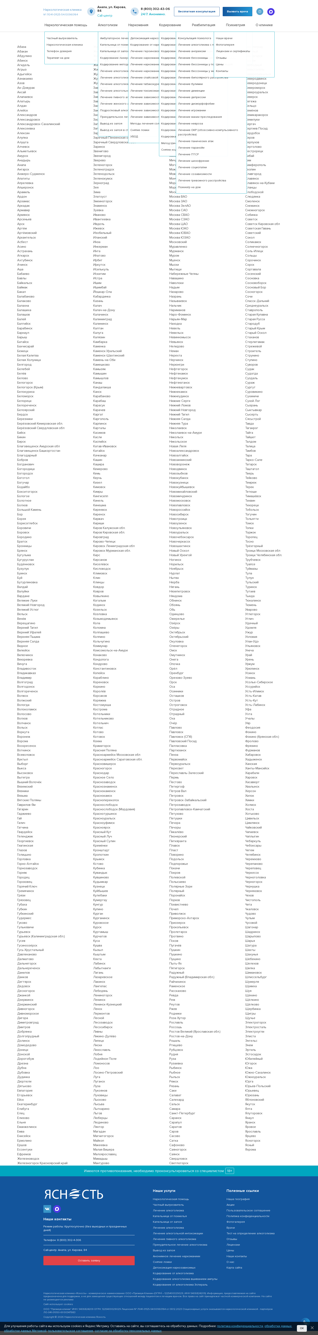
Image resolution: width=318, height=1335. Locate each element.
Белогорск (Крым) (30, 391)
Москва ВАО (178, 201)
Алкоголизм (107, 29)
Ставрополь (254, 314)
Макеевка (100, 1149)
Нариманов (177, 314)
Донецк (22, 1054)
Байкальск (24, 287)
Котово (98, 736)
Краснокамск (102, 800)
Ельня (21, 1126)
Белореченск (27, 409)
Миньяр (174, 137)
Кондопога (101, 664)
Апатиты (23, 182)
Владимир (24, 682)
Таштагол (252, 473)
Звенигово (101, 155)
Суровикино (254, 396)
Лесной (98, 1022)
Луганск (99, 1085)
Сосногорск (254, 296)
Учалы (250, 722)
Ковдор (98, 591)
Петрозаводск (180, 809)
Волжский (24, 704)
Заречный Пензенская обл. (112, 142)
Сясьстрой (253, 423)
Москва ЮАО (178, 232)
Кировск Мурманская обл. (112, 554)
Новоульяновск (180, 532)
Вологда (23, 709)
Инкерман (100, 250)
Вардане (23, 600)
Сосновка (252, 282)
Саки (172, 1095)
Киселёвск (101, 568)
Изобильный (102, 237)
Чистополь (253, 904)
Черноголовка (255, 881)
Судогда (251, 378)
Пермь (174, 781)
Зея (96, 191)
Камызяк (99, 373)
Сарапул (175, 1126)
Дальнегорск (27, 968)
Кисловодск (102, 573)
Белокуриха (25, 396)
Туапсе (250, 568)
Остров (174, 704)
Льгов (97, 1117)
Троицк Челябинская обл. (263, 559)
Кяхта (97, 963)
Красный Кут (102, 836)
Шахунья (251, 958)
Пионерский (178, 840)
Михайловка (178, 155)
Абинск (22, 64)
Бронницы (24, 550)
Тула (248, 577)
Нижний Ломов (180, 409)
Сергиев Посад (256, 133)
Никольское (178, 446)
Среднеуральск (256, 309)
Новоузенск (178, 527)
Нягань (174, 591)
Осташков (176, 700)
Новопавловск (179, 509)
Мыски (174, 269)
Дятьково (24, 1090)
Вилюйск (23, 654)
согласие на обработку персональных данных (128, 1331)
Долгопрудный (28, 1040)
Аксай (21, 96)
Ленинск (99, 1004)
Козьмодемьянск (105, 623)
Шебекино (252, 963)
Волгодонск (26, 691)
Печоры (175, 831)
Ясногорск (252, 1144)
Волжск (22, 700)
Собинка (251, 219)
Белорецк (24, 405)
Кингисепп (100, 500)
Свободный (253, 69)
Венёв (21, 623)
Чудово (250, 918)
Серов (250, 142)
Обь (172, 614)
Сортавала (253, 273)
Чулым (250, 922)
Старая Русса (255, 323)
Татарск (251, 468)
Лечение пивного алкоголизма (174, 1243)
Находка (175, 328)
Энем (249, 1049)
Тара (248, 459)
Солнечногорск (256, 250)
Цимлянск (252, 827)
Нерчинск (176, 364)
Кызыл (98, 954)
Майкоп (98, 1144)
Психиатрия (235, 29)
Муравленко (178, 250)
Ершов (22, 1149)
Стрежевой (253, 350)
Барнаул (23, 337)
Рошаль (174, 1045)
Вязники (23, 795)
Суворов (251, 368)
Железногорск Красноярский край (42, 1167)
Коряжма (99, 704)
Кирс (96, 559)
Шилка (250, 972)
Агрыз (22, 74)
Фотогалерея (236, 1226)
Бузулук (23, 573)
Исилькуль (101, 273)
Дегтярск (24, 986)
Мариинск (176, 51)
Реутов (174, 1008)
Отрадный (176, 718)
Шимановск (253, 977)
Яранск (250, 1126)
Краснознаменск (105, 791)
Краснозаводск (104, 786)
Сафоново (177, 1149)
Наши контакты (237, 1260)
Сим (248, 164)
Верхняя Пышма (28, 641)
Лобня (97, 1058)
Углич (249, 623)
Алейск (22, 114)
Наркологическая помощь (65, 29)
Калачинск (100, 319)
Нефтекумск (178, 382)
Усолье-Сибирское (259, 686)
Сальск (174, 1108)
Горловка (24, 863)
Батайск (23, 346)
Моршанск (176, 191)
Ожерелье (177, 623)
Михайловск (178, 160)
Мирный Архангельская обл (189, 142)
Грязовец (24, 904)
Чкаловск (252, 913)
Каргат (98, 418)
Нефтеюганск (179, 387)
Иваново (99, 219)
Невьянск (176, 346)
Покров (174, 877)
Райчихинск (177, 986)
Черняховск (253, 895)
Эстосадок (253, 1058)
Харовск (251, 781)
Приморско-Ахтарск (184, 922)
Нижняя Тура (178, 428)
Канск (97, 396)
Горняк (22, 877)
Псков (173, 945)
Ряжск (173, 1085)
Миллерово (177, 123)
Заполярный (102, 128)
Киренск (99, 518)
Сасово (174, 1140)
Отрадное (176, 713)
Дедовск (23, 990)
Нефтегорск (178, 373)
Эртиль (250, 1054)
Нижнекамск (178, 396)
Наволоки (176, 287)
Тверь (249, 477)
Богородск (25, 477)
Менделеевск (179, 105)
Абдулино (24, 60)
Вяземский (25, 791)
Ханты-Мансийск (257, 772)
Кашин (97, 464)
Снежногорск (255, 214)
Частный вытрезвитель (168, 1209)
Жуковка (99, 83)
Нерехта (175, 360)
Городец (23, 881)
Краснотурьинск (105, 818)
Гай (19, 822)
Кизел (97, 487)
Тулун (249, 582)
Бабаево (23, 278)
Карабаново (102, 400)
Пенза (173, 759)
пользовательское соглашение (70, 1331)
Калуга (98, 337)
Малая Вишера (103, 1154)
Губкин (22, 913)
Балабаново (25, 301)
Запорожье (101, 133)
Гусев (21, 945)
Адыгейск (24, 78)
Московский (178, 246)
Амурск (22, 160)
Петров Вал (177, 795)
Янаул (249, 1122)
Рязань (174, 1090)
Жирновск (100, 74)
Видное (22, 650)
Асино (21, 250)
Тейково (251, 482)
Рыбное (174, 1076)
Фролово (252, 745)
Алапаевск (25, 101)
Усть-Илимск (254, 695)
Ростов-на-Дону (181, 1040)
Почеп (173, 913)
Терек (249, 491)
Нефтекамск (178, 378)
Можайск (175, 173)
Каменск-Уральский (107, 355)
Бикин (21, 441)
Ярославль (253, 1135)
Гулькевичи (25, 931)
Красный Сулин (104, 845)
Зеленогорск (102, 169)
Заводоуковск (103, 96)
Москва (174, 196)
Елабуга (23, 1113)
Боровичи (24, 532)
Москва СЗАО (179, 223)
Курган (98, 918)
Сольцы (251, 260)
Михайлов (176, 151)
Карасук (99, 409)
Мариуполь (177, 55)
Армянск (23, 219)
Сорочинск (253, 264)
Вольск (22, 732)
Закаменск (101, 114)
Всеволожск (26, 759)
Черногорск (253, 886)
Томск (249, 527)
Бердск (22, 418)
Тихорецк (252, 509)
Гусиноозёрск (27, 949)
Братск (22, 546)
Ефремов (24, 1158)
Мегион (174, 69)
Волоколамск (27, 713)
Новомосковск (180, 505)
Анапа (21, 169)
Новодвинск (178, 473)
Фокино (250, 736)
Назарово (176, 296)
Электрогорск (255, 1027)
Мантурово (101, 1167)
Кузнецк (99, 890)
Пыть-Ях (175, 968)
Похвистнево (178, 909)
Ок (302, 1328)
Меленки (175, 92)
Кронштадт (101, 854)
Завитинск (100, 92)
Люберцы (100, 1122)
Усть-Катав (253, 700)
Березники (25, 423)
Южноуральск (255, 1081)
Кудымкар (100, 886)
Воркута (23, 736)
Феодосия (252, 732)
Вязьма (22, 800)
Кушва (97, 949)
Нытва (174, 582)
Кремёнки (100, 850)
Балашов (23, 319)
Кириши (98, 527)
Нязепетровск (179, 595)
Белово (22, 382)
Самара (174, 1113)
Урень (249, 664)
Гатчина (22, 831)
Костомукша (102, 709)
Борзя (21, 523)
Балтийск (24, 328)
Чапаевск (252, 836)
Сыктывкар (253, 414)
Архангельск (26, 242)
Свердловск (178, 1163)
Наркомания (138, 29)
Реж (172, 1004)
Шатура (251, 949)
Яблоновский (254, 1104)
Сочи (248, 301)
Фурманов (252, 754)
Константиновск (104, 673)
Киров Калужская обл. (109, 532)
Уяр (247, 727)
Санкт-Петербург (182, 1117)
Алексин (23, 137)
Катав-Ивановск (105, 450)
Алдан (22, 110)
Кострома (100, 713)
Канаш (97, 387)
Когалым (99, 605)
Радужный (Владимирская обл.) (191, 981)
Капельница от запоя (167, 1226)
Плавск (174, 850)
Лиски (97, 1049)
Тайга (249, 437)
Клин (96, 582)
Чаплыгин (252, 840)
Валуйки (23, 595)
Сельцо (250, 110)
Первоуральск (179, 768)
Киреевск (100, 514)
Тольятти (252, 523)
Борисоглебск (27, 527)
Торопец (251, 541)
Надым (174, 291)
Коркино (99, 691)
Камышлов (101, 382)
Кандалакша (102, 391)
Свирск (250, 64)
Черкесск (252, 877)
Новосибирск (179, 518)
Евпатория (24, 1095)
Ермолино (24, 1144)
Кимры (98, 496)
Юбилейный (254, 1063)
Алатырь (23, 105)
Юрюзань (252, 1099)
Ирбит (97, 264)
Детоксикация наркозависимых (174, 1271)
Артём (22, 232)
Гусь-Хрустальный (30, 954)
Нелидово (176, 350)
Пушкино (175, 958)
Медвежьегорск (181, 74)
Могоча (174, 169)
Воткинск (24, 754)
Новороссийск (179, 514)
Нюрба (174, 586)
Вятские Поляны (29, 804)
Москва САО (178, 214)
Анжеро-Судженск (31, 178)
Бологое (23, 500)
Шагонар (251, 931)
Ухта (248, 718)
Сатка (173, 1144)
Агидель (23, 69)
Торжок (250, 536)
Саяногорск (178, 1154)
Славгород (253, 178)
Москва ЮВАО (179, 237)
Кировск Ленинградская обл (114, 550)
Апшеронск (25, 191)
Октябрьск (177, 636)
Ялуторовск (253, 1117)
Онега (173, 664)
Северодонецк (256, 87)
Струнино (252, 360)
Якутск (250, 1108)
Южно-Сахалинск (258, 1076)
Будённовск (25, 568)
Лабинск (99, 968)
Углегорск (252, 618)
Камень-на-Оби (104, 364)
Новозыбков (178, 477)
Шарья (250, 945)
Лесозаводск (103, 1027)
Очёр (173, 727)
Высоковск (25, 777)
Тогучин (251, 518)
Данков (22, 981)
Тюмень (251, 609)
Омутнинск (177, 659)
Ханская (251, 768)
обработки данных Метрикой (25, 1331)
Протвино (176, 940)
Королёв (99, 695)
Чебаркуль (253, 845)
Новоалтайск (178, 459)
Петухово (176, 818)
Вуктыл (22, 763)
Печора (174, 827)
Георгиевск (25, 845)
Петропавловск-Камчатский (189, 813)
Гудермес (24, 922)
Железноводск (28, 1163)
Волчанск (24, 727)
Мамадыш (100, 1163)
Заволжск (100, 101)
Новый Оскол (179, 554)
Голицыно (24, 859)
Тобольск (252, 514)
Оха (172, 722)
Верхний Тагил (27, 632)
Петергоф (177, 791)
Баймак (22, 291)
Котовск (99, 741)
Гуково (22, 927)
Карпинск (100, 428)
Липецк (98, 1045)
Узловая (251, 641)
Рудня (173, 1058)
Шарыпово (253, 940)
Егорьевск (24, 1099)
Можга (174, 178)
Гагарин (22, 813)
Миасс (173, 114)
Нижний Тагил (179, 418)
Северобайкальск (258, 78)
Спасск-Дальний (257, 305)
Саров (173, 1135)
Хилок (249, 800)
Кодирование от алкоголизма (173, 1277)
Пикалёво (176, 836)
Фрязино (251, 750)
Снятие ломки (162, 1266)
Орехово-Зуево (180, 682)
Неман (174, 355)
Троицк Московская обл (262, 554)
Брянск (22, 554)
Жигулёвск (101, 69)
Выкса (21, 772)
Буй (19, 582)
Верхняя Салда (28, 645)
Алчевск (23, 151)
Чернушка (252, 890)
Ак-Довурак (26, 92)
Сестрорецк (254, 155)
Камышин (99, 378)
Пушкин (174, 954)
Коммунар (100, 650)
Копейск (99, 677)
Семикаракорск (256, 119)
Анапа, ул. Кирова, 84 (111, 11)
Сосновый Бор (255, 291)
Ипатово (99, 260)
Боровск (23, 536)
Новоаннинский (180, 464)
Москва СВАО (179, 219)
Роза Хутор (177, 1022)
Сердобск (252, 137)
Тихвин (250, 505)
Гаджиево (24, 818)
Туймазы (251, 573)
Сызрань (251, 409)
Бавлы (21, 282)
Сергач (250, 128)
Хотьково (252, 818)
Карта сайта (234, 1271)
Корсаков (100, 700)
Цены (230, 1254)
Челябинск (253, 859)
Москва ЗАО (178, 205)
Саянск (174, 1158)
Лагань (98, 977)
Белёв (21, 378)
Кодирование (170, 29)
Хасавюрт (252, 786)
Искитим (99, 278)
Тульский (252, 586)
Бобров (22, 464)
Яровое (250, 1131)
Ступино (251, 364)
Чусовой (251, 927)
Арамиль (23, 196)
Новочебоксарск (181, 541)
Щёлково (252, 1008)
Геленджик (25, 840)
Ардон (22, 201)
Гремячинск (25, 895)
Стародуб (252, 328)
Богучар (23, 487)
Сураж (250, 387)
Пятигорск (177, 972)
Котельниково (103, 722)
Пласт (173, 854)
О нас (230, 1266)
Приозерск (177, 927)
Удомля (250, 632)
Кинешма (99, 509)
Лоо (96, 1072)
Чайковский (253, 831)
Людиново (101, 1126)
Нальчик (175, 309)
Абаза (21, 51)
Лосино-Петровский (108, 1076)
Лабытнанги (102, 972)
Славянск (252, 182)
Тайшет (250, 441)
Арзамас (23, 205)
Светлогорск (178, 1167)
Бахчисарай (25, 350)
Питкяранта (177, 845)
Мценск (174, 264)
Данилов (23, 977)
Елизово (23, 1122)
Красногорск (102, 772)
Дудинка (23, 1081)
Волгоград (25, 686)
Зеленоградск (103, 173)
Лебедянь (100, 995)
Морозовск (177, 187)
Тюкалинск (253, 605)
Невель (174, 332)
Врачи (231, 1231)
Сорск (249, 269)
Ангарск (23, 173)
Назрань (175, 301)
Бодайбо (23, 491)
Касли (97, 441)
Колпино (99, 641)
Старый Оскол (255, 337)
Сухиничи (252, 400)
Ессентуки (24, 1154)
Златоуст (100, 201)
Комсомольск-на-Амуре (110, 654)
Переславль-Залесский (186, 777)
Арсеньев (24, 223)
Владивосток (26, 673)
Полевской (177, 881)
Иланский (100, 242)
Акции (230, 1209)
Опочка (174, 668)
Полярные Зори (180, 890)
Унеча (249, 654)
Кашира (98, 468)
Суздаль (251, 382)
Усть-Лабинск (255, 709)
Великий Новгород (31, 609)
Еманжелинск (27, 1131)
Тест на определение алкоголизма (251, 1237)
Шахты (250, 954)
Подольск (176, 863)
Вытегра (23, 781)
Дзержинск (25, 1004)
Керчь (97, 482)
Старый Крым (255, 332)
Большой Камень (29, 514)
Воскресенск (26, 750)
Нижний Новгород (182, 414)
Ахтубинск (25, 264)
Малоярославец (105, 1158)
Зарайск (99, 137)
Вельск (22, 618)
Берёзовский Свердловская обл (40, 432)
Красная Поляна (105, 754)
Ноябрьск (176, 573)
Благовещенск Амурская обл (38, 450)
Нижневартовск (180, 391)
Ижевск (98, 232)
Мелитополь (178, 101)
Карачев (99, 414)
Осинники (176, 695)
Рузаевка (176, 1067)
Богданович (25, 468)
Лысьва (98, 1108)
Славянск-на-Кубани (260, 187)
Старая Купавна (256, 319)
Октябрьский (178, 641)
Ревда (173, 999)
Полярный (176, 895)
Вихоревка (24, 664)
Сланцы (251, 191)
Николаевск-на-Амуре (185, 437)
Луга (96, 1081)
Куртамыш (100, 936)
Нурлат (174, 577)
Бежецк (22, 355)
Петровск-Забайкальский (187, 804)
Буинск (22, 577)
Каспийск (99, 446)
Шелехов (252, 968)
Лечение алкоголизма (168, 1214)
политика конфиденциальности (240, 1326)
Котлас (98, 732)
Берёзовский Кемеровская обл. (40, 428)
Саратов (175, 1131)
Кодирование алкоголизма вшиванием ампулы (185, 1283)
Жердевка (101, 64)
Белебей (23, 373)
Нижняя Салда (179, 423)
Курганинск (101, 922)
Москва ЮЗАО (179, 242)
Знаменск (100, 210)
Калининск (100, 328)
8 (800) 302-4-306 (69, 1244)
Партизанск (177, 754)
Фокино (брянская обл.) (262, 741)
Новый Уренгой (180, 559)
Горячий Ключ (27, 890)
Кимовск (99, 491)
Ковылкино (101, 600)
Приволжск (177, 918)
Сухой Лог (252, 405)
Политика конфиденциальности (248, 1220)
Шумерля (252, 986)
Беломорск (25, 400)
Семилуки (252, 123)
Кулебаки (100, 899)
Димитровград (28, 1027)
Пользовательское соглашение (248, 1214)
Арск (21, 228)
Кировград (101, 541)
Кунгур (98, 909)
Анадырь (23, 164)
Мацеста (175, 64)
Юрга (249, 1085)
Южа (248, 1072)
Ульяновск (252, 650)
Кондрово (100, 668)
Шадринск (252, 936)
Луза (96, 1090)
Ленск (97, 1013)
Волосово (24, 718)
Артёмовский (27, 237)
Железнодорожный (107, 60)
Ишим (97, 287)
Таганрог (251, 432)
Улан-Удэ (252, 645)
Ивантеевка (102, 223)
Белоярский (25, 414)
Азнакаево (25, 83)
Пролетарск (178, 936)
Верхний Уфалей (29, 636)
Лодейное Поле (105, 1063)
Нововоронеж (179, 468)
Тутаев (250, 595)
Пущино (175, 963)
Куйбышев (100, 895)
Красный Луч (102, 840)
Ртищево (175, 1049)
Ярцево (250, 1140)
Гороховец (24, 886)
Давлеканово (27, 958)
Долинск (23, 1045)
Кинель (98, 505)
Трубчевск (253, 564)
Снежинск (252, 210)
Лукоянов (100, 1095)
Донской (23, 1058)
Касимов (99, 437)
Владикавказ (26, 677)
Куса (96, 945)
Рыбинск (175, 1072)
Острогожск (178, 709)
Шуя (248, 995)
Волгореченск (27, 695)
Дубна (21, 1072)
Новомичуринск (180, 500)
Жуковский (101, 87)
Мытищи (175, 273)
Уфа (248, 713)
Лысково (99, 1104)
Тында (250, 600)
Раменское (177, 990)
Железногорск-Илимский (111, 55)
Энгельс (251, 1045)
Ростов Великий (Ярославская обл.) (194, 1036)
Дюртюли (24, 1085)
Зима (96, 196)
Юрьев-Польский (258, 1090)
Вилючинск (25, 659)
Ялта (248, 1113)
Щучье (250, 1022)
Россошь (175, 1031)
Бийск (21, 437)
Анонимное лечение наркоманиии (176, 1260)
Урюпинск (252, 673)
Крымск (98, 863)
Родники (175, 1017)
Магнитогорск (103, 1140)
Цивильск (252, 822)
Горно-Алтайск (28, 868)
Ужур (249, 636)
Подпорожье (178, 868)
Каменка (99, 350)
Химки (249, 804)
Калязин (99, 341)
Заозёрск (100, 123)
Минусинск (177, 133)
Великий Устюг (28, 614)
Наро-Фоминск (180, 319)
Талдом (250, 446)
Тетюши (251, 496)
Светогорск (254, 60)
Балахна (23, 309)
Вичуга (22, 668)
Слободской (254, 196)
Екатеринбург (27, 1108)
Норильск (176, 568)
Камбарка (100, 346)
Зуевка (98, 214)
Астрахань (25, 255)
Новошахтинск (179, 550)
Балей (21, 323)
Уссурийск (252, 691)
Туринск (251, 591)
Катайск (99, 455)
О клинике (264, 29)
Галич (21, 827)
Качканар (100, 459)
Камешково (101, 368)
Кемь (96, 477)
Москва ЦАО (178, 228)
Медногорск (178, 78)
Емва (20, 1135)
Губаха (22, 909)
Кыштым (99, 958)
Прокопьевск (179, 931)
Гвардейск (24, 836)
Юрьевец (252, 1095)
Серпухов (252, 146)
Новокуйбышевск (182, 491)
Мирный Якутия (180, 146)
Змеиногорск (102, 205)
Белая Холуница (29, 364)
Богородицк (26, 473)
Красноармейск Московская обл (116, 759)
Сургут (250, 391)
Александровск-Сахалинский (38, 128)
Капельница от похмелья (170, 1220)
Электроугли (254, 1036)
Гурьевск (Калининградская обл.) (41, 940)
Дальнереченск (28, 972)
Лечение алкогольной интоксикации (178, 1237)
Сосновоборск (255, 287)
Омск (173, 654)
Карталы (99, 432)
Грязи (21, 899)
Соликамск (253, 246)
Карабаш (99, 405)
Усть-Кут (251, 704)
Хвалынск (252, 791)
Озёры (174, 632)
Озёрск (174, 627)
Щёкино (251, 999)
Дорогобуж (25, 1063)
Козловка (100, 618)
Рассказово (177, 995)
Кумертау (100, 904)
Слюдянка (252, 201)
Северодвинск (255, 83)
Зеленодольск (104, 178)
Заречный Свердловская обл (114, 146)
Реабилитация (203, 29)
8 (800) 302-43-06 (155, 11)
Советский (253, 237)
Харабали (252, 777)
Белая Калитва (28, 360)
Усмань (250, 682)
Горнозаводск (27, 872)
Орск (173, 686)
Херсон (250, 795)
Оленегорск (178, 650)
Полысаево (177, 886)
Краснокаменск (104, 795)
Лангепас (100, 990)
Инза (96, 246)
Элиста (250, 1040)
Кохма (97, 745)
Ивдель (98, 228)
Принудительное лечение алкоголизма (180, 1248)
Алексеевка (26, 133)
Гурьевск (23, 936)
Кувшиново (101, 881)
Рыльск (174, 1081)
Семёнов (251, 114)
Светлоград (254, 51)
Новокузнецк (179, 487)
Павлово (175, 732)
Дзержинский (27, 1008)
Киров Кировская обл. (109, 536)
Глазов (22, 854)
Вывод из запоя (164, 1254)
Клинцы (98, 586)
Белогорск (25, 387)
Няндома (175, 600)
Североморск (255, 92)
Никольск (176, 441)
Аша (20, 273)
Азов (21, 87)
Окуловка (176, 645)
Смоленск (252, 205)
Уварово (251, 614)
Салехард (176, 1104)
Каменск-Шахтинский (108, 360)
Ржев (173, 1013)
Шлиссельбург (256, 981)
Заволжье (100, 105)
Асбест (22, 246)
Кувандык (100, 877)
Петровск (176, 800)
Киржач (98, 523)
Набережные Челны (184, 278)
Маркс (173, 60)
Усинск (250, 677)
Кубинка (99, 872)
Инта (96, 255)
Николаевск (178, 432)
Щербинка (253, 1013)
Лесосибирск (103, 1031)
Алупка (22, 142)
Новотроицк (178, 523)
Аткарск (23, 260)
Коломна (99, 632)
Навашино (176, 282)
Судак (249, 373)
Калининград (102, 323)
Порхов (174, 904)
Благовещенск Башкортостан (38, 455)
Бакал (21, 296)
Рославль (176, 1027)
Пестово (175, 786)
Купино (98, 913)
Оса (172, 691)
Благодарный (27, 459)
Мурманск (176, 255)
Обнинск (175, 605)
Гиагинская (25, 850)
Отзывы (232, 1243)
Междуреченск (180, 87)
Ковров (98, 595)
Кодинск (99, 609)
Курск (97, 931)
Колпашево (101, 636)
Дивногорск (26, 1013)
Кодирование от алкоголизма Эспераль (180, 1288)
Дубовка (23, 1076)
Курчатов (100, 940)
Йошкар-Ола (102, 296)
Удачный (251, 627)
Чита (248, 909)
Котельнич (101, 727)
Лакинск (99, 986)
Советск (251, 223)
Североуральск (256, 96)
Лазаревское (103, 981)
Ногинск (175, 564)
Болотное (24, 505)
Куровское (101, 927)
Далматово (25, 963)
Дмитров (23, 1031)
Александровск (28, 123)
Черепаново (254, 868)
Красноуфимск (104, 827)
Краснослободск (105, 809)
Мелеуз (174, 96)
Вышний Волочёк (29, 786)
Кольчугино (101, 645)
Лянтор (98, 1131)
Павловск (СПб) (180, 741)
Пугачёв (175, 949)
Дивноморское (28, 1017)
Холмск (250, 809)
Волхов (22, 722)
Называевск (178, 305)
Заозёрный (101, 119)
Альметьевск (27, 155)
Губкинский (25, 918)
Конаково (100, 659)
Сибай (249, 160)
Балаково (24, 305)
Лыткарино (101, 1113)
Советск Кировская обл (262, 228)
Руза (172, 1063)
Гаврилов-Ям (26, 809)
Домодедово (27, 1049)
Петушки (175, 822)
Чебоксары (253, 850)
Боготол (23, 482)
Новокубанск (178, 482)
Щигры (250, 1017)
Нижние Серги (179, 405)
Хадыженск (253, 763)
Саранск (175, 1122)
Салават (175, 1099)
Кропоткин (101, 859)
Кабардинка (102, 301)
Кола (96, 627)
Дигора (22, 1022)
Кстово (98, 868)
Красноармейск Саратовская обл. (117, 763)
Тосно (249, 546)
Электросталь (255, 1031)
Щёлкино (252, 1004)
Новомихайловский (183, 496)
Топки (249, 532)
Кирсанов (100, 564)
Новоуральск (179, 536)
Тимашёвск (253, 500)
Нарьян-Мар (178, 323)
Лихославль (102, 1054)
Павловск (176, 736)
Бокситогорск (27, 496)
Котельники (101, 718)
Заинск (98, 110)
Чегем (249, 854)
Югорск (251, 1067)
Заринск (99, 151)
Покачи (174, 872)
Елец (21, 1117)
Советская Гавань (258, 232)
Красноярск (101, 831)
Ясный (249, 1149)
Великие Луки (27, 605)
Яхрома (250, 1154)
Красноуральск (104, 822)
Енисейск (24, 1140)
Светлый (251, 55)
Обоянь (174, 609)
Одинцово (176, 618)
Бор (20, 518)
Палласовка (178, 750)
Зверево (99, 164)
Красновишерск (104, 768)
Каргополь (101, 423)
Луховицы (100, 1099)
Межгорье (176, 83)
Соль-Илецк (254, 255)
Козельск (100, 614)
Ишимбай (99, 291)
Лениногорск (102, 999)
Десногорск (26, 995)
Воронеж (23, 741)
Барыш (22, 341)
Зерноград (101, 187)
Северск (251, 101)
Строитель (253, 355)
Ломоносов (101, 1067)
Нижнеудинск (179, 400)
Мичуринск (177, 164)
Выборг (22, 768)
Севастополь (254, 74)
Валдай (22, 591)
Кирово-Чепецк (104, 546)
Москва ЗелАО (180, 210)
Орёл (173, 673)
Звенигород (102, 160)
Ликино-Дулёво (104, 1040)
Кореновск (101, 686)
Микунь (174, 119)
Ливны (98, 1036)
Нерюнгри (176, 368)
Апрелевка (25, 187)
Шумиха (251, 990)
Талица (250, 450)
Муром (174, 260)
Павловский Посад (183, 745)
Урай (248, 659)
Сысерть (251, 418)
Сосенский (253, 278)
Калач (97, 309)
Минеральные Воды (183, 128)
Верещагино (26, 627)
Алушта (22, 146)
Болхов (22, 509)
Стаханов (252, 341)
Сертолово (253, 151)
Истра (97, 282)
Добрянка (24, 1036)
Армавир (23, 214)
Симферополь (255, 169)
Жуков (98, 78)
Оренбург (176, 677)
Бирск (21, 446)
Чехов (249, 899)
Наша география (238, 1203)
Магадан (99, 1135)
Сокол (250, 242)
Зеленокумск (103, 182)
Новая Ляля (177, 450)
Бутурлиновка (27, 586)
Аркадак (23, 210)
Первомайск (178, 763)
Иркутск (99, 269)
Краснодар (101, 777)
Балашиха (24, 314)
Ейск (20, 1104)
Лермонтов (101, 1017)
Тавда (249, 428)
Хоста (249, 813)
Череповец (253, 872)
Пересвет (176, 772)
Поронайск (177, 899)
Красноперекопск (106, 804)
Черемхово (253, 863)
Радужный (176, 977)
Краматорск (102, 750)
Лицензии (233, 1248)
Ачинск (22, 269)
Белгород (24, 368)
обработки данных (278, 1326)
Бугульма (24, 559)
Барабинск (24, 332)
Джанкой (23, 999)
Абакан (22, 55)
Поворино (176, 859)
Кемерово (100, 473)
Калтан (98, 332)
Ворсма (22, 745)
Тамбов (250, 455)
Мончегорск (178, 182)
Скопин (250, 173)
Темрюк (251, 487)
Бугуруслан (25, 564)
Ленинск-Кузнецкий (107, 1008)
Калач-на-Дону (104, 314)
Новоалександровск (184, 455)
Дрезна (22, 1067)
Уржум (250, 668)
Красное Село (103, 781)
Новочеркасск (179, 546)
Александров (27, 119)
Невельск (176, 337)
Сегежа (250, 105)
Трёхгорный (254, 550)
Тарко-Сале (253, 464)
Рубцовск (176, 1054)
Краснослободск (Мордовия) (114, 813)
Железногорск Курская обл (113, 51)
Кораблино (101, 682)
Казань (98, 305)
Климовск (100, 577)
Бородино (24, 541)
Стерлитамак (255, 346)
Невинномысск (180, 341)
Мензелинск (178, 110)
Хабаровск (253, 759)
